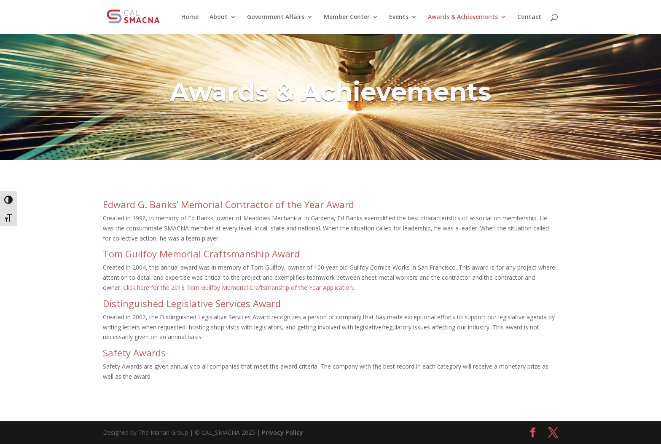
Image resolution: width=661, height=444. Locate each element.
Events (398, 17)
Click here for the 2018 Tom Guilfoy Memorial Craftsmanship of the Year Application (238, 288)
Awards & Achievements (463, 17)
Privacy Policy (282, 432)
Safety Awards (134, 352)
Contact (529, 17)
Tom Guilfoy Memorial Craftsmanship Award (201, 253)
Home (190, 17)
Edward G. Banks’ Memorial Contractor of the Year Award (228, 204)
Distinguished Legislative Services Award (192, 303)
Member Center (347, 17)
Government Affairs (275, 17)
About (219, 17)
